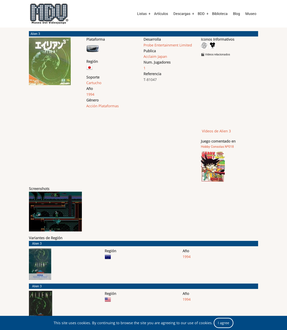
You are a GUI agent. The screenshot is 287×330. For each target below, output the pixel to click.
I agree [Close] (223, 322)
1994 (90, 94)
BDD (201, 14)
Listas (142, 14)
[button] (50, 63)
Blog (236, 14)
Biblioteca (220, 14)
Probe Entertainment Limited (168, 45)
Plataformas (108, 105)
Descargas (181, 14)
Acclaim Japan (155, 56)
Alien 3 (37, 243)
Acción (91, 105)
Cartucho (93, 82)
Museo (250, 14)
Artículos (161, 14)
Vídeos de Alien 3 (216, 131)
